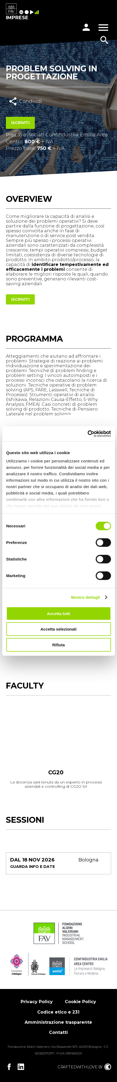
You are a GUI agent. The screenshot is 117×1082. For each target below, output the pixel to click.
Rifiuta (58, 644)
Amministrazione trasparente (58, 1022)
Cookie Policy (80, 1001)
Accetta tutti (58, 613)
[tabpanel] (56, 749)
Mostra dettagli (85, 597)
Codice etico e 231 (58, 1012)
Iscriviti (20, 122)
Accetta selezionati (58, 629)
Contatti (58, 1032)
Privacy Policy (37, 1001)
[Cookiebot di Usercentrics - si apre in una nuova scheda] (87, 433)
